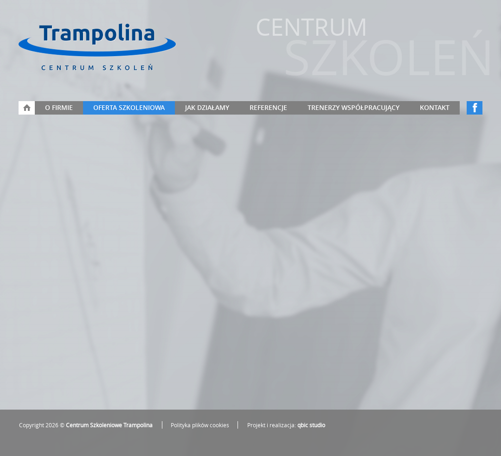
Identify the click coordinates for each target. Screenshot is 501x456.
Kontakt (435, 107)
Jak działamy (207, 107)
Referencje (268, 107)
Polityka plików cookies (200, 425)
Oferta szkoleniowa (129, 107)
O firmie (59, 107)
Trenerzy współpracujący (353, 107)
